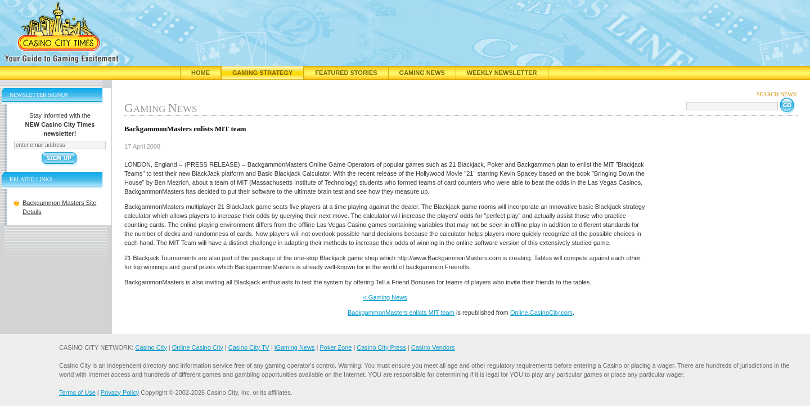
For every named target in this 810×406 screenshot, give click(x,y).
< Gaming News (385, 297)
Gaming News (422, 72)
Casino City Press (381, 347)
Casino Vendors (433, 347)
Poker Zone (336, 347)
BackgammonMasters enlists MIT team (401, 312)
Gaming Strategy (262, 72)
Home (200, 72)
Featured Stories (346, 72)
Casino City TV (248, 347)
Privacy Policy (120, 392)
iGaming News (294, 347)
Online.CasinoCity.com (541, 312)
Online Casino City (197, 347)
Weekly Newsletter (502, 72)
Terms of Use (77, 392)
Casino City (150, 347)
